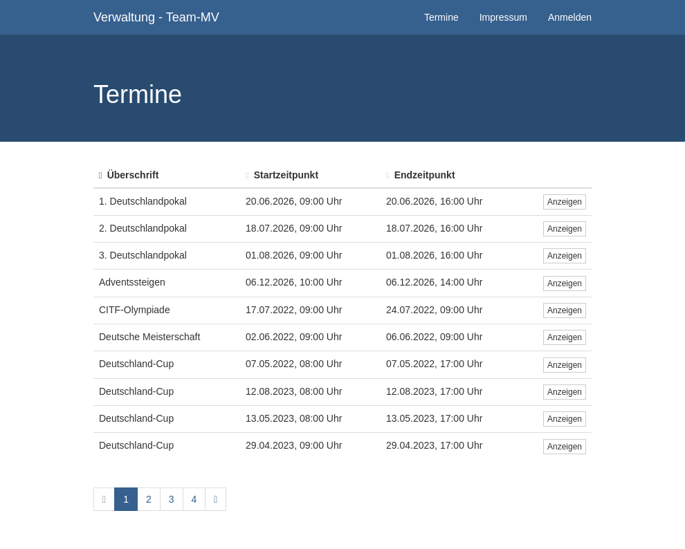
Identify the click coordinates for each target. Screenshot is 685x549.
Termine (441, 17)
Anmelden (570, 17)
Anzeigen (564, 202)
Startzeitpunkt (282, 174)
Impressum (503, 17)
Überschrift (128, 174)
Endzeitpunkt (420, 174)
